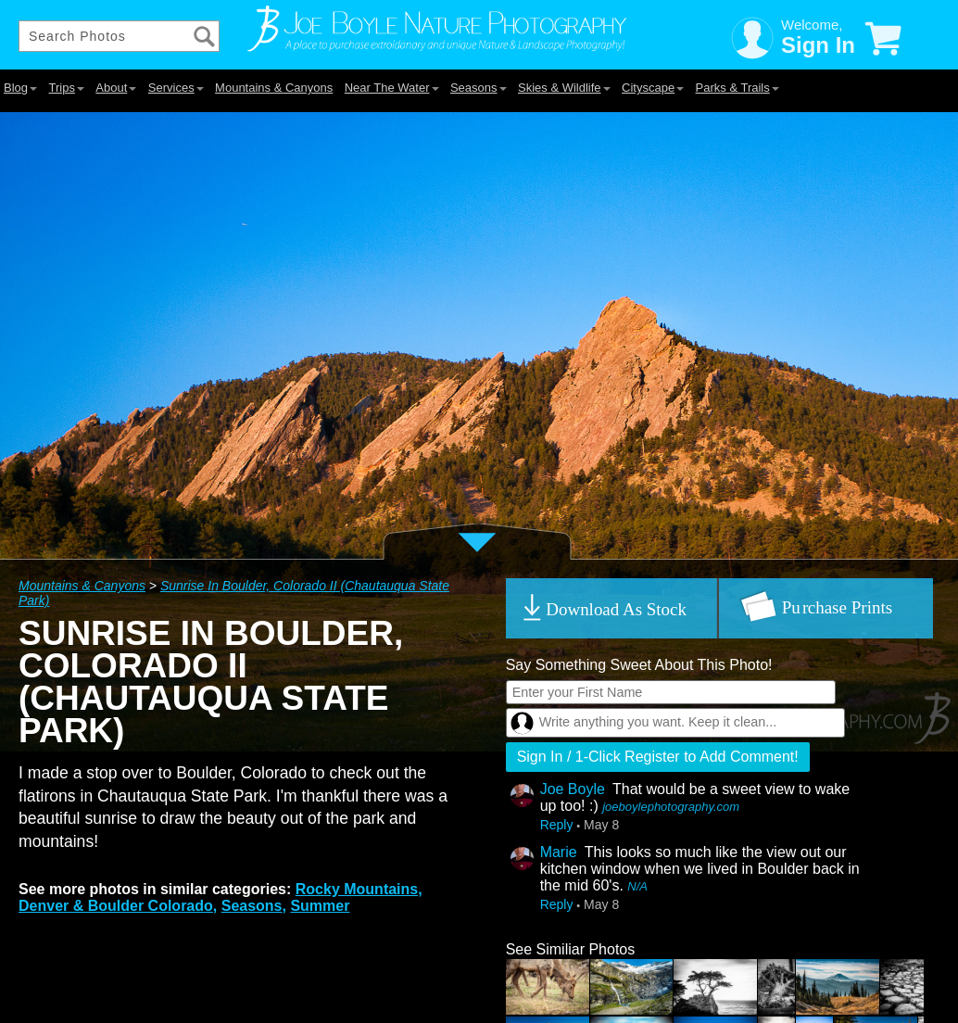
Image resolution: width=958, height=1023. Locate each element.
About (115, 88)
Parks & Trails (737, 88)
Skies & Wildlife (564, 88)
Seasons (478, 88)
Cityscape (653, 88)
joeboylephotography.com (670, 807)
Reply (557, 824)
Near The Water (392, 88)
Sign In (818, 44)
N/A (637, 886)
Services (176, 88)
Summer (319, 906)
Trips (65, 88)
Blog (20, 88)
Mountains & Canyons (274, 88)
